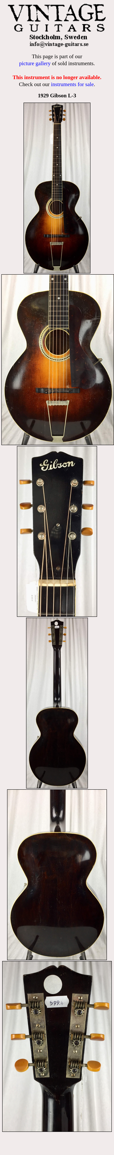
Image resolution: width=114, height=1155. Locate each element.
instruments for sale (72, 84)
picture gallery (35, 63)
